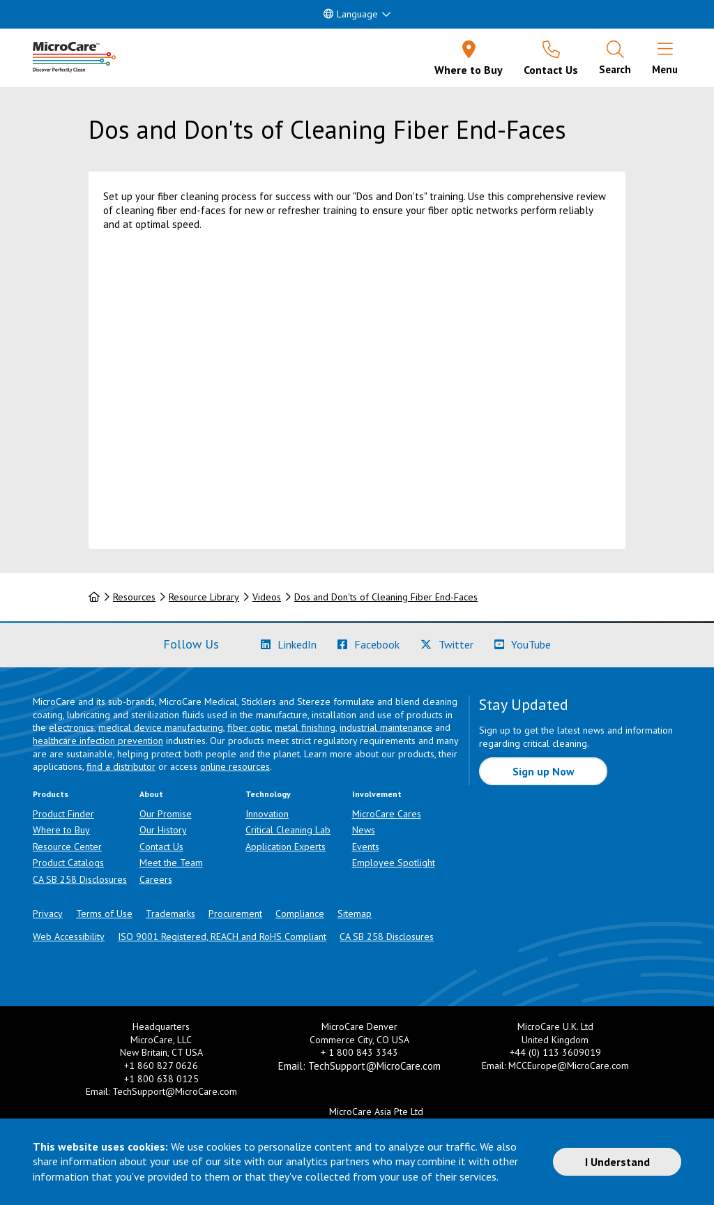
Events (365, 846)
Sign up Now (543, 771)
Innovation (267, 814)
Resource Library (204, 597)
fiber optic (249, 727)
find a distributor (120, 766)
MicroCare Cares (386, 814)
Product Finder (63, 814)
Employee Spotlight (393, 862)
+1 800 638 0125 (161, 1079)
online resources (235, 766)
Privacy (48, 913)
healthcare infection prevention (98, 740)
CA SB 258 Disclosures (80, 879)
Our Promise (165, 814)
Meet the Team (171, 862)
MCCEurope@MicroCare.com (568, 1065)
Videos (266, 597)
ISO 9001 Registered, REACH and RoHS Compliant (222, 936)
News (363, 830)
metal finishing (305, 727)
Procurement (235, 913)
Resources (134, 597)
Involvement (377, 794)
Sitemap (354, 913)
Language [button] (351, 14)
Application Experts (285, 846)
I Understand (617, 1162)
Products (50, 794)
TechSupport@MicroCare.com (174, 1091)
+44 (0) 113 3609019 (555, 1052)
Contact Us (161, 846)
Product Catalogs (68, 862)
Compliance (299, 913)
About (151, 794)
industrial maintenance (386, 727)
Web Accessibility (69, 936)
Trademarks (170, 913)
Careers (155, 879)
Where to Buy (61, 830)
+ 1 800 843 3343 (359, 1052)
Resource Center (67, 846)
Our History (163, 830)
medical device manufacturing (160, 727)
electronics (71, 727)
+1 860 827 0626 (161, 1065)
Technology (268, 794)
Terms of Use (104, 913)
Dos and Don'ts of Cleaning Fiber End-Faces (386, 597)
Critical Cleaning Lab (288, 830)
